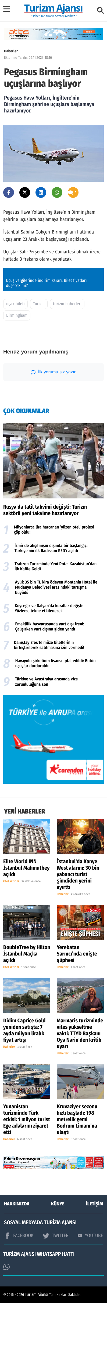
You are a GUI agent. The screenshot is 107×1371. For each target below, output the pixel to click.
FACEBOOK (19, 1303)
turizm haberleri (67, 372)
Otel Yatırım (11, 949)
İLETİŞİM (94, 1272)
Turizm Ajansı (36, 1362)
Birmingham (16, 383)
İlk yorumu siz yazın (54, 440)
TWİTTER (55, 1303)
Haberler (11, 51)
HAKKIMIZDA (16, 1272)
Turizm (39, 372)
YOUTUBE (90, 1304)
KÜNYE (58, 1272)
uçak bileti (15, 372)
